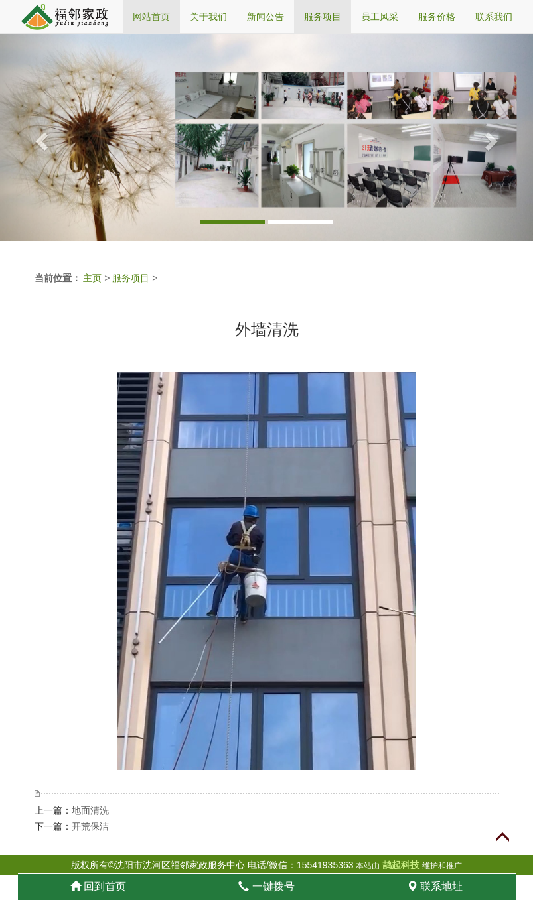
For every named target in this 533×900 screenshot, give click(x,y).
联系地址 (435, 886)
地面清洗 (90, 810)
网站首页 (151, 16)
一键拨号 (266, 886)
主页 (92, 278)
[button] (40, 137)
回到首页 (98, 886)
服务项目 (130, 278)
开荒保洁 (90, 826)
